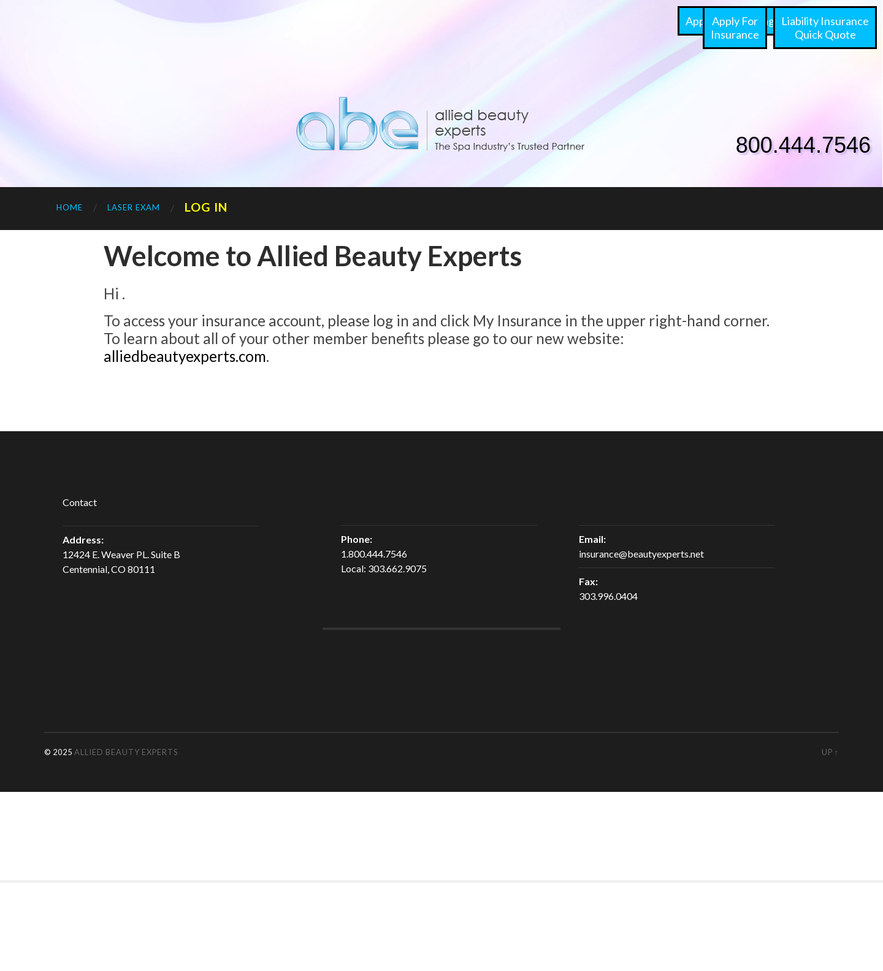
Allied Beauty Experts (126, 752)
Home (69, 207)
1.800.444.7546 (374, 553)
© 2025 (59, 752)
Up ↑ (830, 752)
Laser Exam (133, 207)
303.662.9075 (397, 568)
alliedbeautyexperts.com (185, 356)
